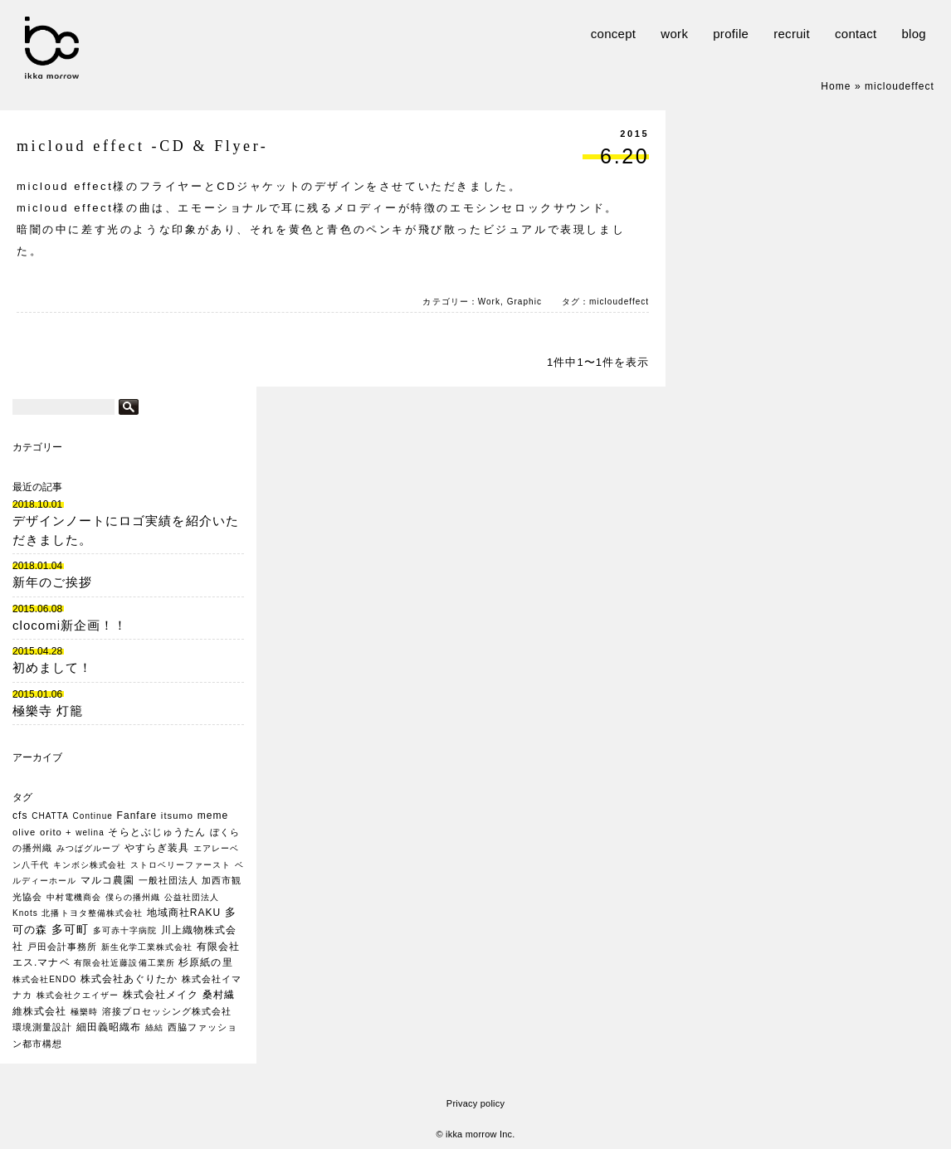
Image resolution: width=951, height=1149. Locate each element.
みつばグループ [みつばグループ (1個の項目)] (88, 848)
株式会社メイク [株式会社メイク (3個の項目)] (160, 995)
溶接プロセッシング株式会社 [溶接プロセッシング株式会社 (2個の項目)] (167, 1011)
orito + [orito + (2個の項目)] (56, 832)
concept (613, 34)
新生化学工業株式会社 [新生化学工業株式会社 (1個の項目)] (147, 947)
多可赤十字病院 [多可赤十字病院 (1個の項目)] (125, 930)
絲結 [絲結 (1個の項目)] (154, 1027)
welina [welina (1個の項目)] (90, 832)
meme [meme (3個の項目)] (213, 815)
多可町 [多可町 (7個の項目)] (70, 929)
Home (836, 86)
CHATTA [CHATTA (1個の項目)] (50, 815)
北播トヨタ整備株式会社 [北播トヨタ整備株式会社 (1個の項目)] (91, 913)
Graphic (524, 301)
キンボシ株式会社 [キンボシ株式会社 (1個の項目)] (89, 864)
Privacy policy (475, 1103)
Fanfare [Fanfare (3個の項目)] (137, 815)
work (674, 34)
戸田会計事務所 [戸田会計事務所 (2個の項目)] (62, 947)
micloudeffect (619, 301)
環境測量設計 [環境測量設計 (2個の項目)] (42, 1027)
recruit (791, 34)
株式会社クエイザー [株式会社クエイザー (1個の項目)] (78, 995)
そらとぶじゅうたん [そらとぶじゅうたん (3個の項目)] (156, 832)
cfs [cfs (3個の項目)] (19, 815)
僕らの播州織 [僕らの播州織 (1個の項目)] (132, 897)
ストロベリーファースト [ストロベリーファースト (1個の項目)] (180, 864)
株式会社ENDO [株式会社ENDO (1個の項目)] (44, 979)
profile (731, 34)
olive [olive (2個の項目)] (24, 832)
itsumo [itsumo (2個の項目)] (177, 815)
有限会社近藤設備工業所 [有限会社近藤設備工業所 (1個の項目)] (124, 962)
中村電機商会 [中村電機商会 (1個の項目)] (73, 897)
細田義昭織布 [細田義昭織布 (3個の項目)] (108, 1027)
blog (913, 34)
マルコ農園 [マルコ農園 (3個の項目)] (107, 880)
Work (489, 301)
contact (855, 34)
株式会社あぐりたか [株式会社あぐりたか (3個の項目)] (129, 979)
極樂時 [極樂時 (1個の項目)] (84, 1011)
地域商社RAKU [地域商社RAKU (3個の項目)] (184, 912)
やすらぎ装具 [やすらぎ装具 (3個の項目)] (156, 848)
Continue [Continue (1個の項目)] (93, 815)
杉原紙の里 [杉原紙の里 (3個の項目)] (205, 962)
